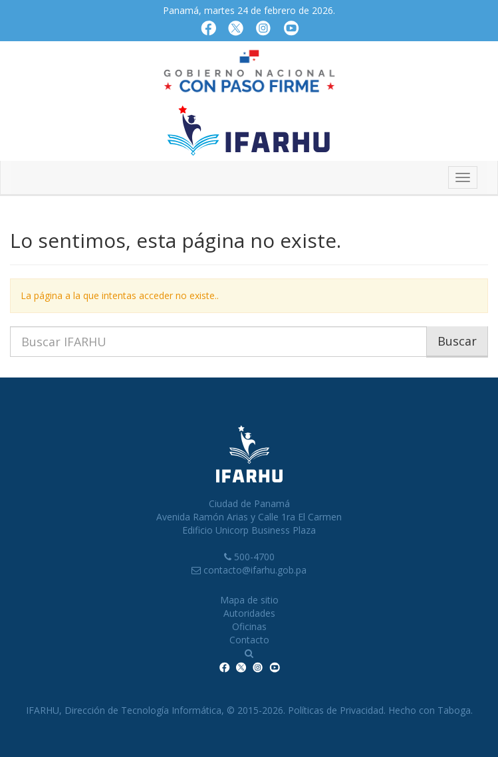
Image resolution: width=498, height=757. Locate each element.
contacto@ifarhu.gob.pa (255, 570)
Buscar (457, 341)
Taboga (454, 710)
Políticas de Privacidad (336, 710)
